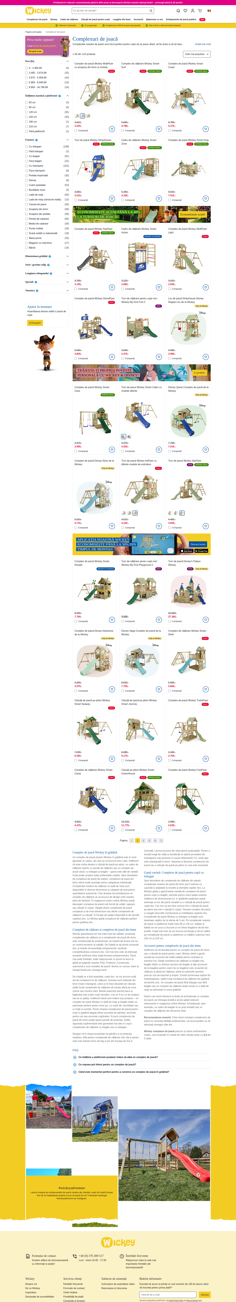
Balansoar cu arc (154, 19)
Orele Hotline (70, 1292)
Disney (53, 19)
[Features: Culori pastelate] (26, 185)
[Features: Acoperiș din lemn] (26, 209)
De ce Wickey (32, 1288)
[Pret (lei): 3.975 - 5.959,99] (26, 77)
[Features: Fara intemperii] (26, 171)
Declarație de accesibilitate (39, 1296)
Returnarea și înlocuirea (114, 1288)
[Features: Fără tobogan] (26, 151)
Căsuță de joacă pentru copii (95, 19)
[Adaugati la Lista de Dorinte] (112, 129)
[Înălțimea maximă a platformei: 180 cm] (26, 122)
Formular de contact (74, 1288)
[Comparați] (76, 130)
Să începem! (35, 323)
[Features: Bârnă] (26, 248)
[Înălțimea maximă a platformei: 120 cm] (26, 112)
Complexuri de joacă (37, 19)
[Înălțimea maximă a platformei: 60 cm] (26, 102)
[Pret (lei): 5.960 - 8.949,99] (26, 82)
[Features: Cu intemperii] (26, 166)
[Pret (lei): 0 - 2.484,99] (26, 68)
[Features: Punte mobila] (26, 228)
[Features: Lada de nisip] (26, 195)
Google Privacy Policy (176, 1300)
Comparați (81, 130)
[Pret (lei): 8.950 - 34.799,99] (26, 87)
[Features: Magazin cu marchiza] (26, 243)
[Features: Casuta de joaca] (26, 204)
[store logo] (38, 11)
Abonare (205, 1294)
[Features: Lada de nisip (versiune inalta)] (26, 199)
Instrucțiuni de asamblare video (118, 1284)
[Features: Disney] (26, 180)
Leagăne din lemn (122, 19)
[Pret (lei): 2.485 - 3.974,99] (26, 73)
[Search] (151, 11)
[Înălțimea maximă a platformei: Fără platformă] (26, 131)
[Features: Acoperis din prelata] (26, 214)
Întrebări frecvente (73, 1284)
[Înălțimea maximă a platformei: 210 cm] (26, 126)
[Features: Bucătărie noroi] (26, 190)
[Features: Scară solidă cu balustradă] (26, 233)
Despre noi (31, 1284)
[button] (208, 11)
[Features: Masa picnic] (26, 238)
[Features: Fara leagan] (26, 161)
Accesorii (138, 19)
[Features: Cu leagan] (26, 156)
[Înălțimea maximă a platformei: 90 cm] (26, 107)
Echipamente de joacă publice (181, 19)
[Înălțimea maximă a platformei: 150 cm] (26, 117)
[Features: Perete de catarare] (26, 219)
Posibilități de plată (73, 1296)
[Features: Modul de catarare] (26, 223)
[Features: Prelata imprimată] (26, 175)
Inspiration (30, 1292)
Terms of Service (192, 1300)
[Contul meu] (192, 10)
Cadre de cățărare (69, 19)
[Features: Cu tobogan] (26, 146)
